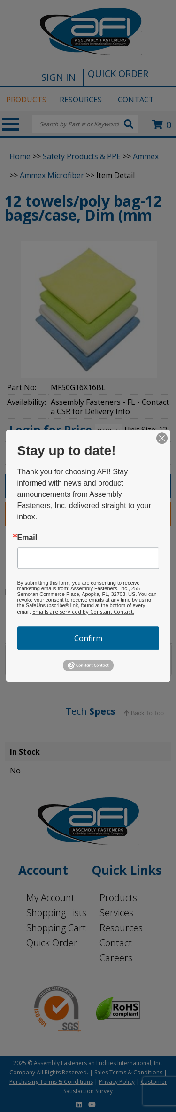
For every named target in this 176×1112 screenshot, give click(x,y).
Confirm (88, 638)
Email (27, 537)
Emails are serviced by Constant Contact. (83, 611)
